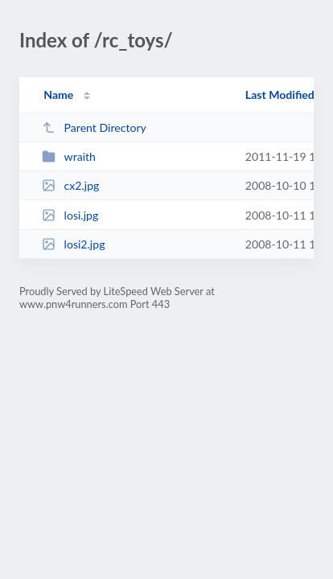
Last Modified (279, 94)
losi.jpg (70, 215)
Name (58, 94)
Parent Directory (94, 127)
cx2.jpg (70, 185)
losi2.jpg (73, 244)
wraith (69, 156)
